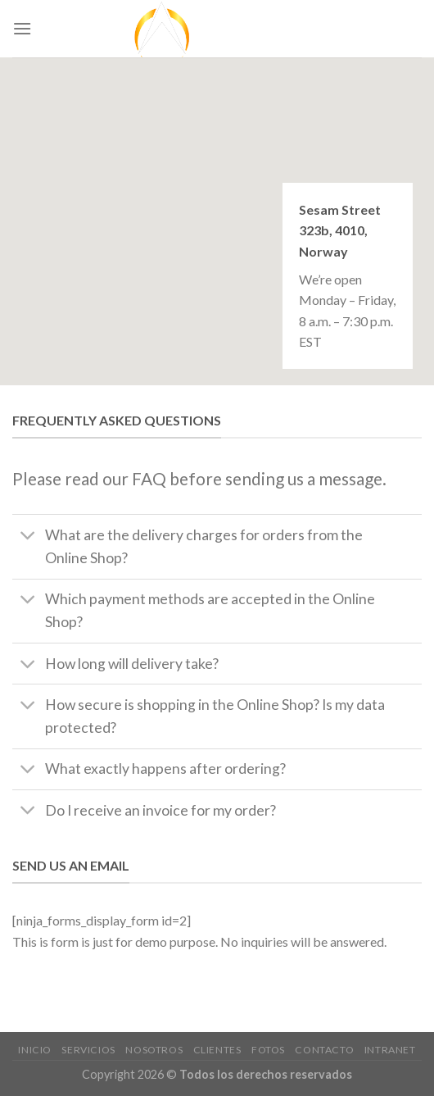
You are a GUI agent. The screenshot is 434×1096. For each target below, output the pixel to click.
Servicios (88, 1050)
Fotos (268, 1050)
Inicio (35, 1050)
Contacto (324, 1050)
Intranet (390, 1050)
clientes (217, 1050)
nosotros (154, 1050)
